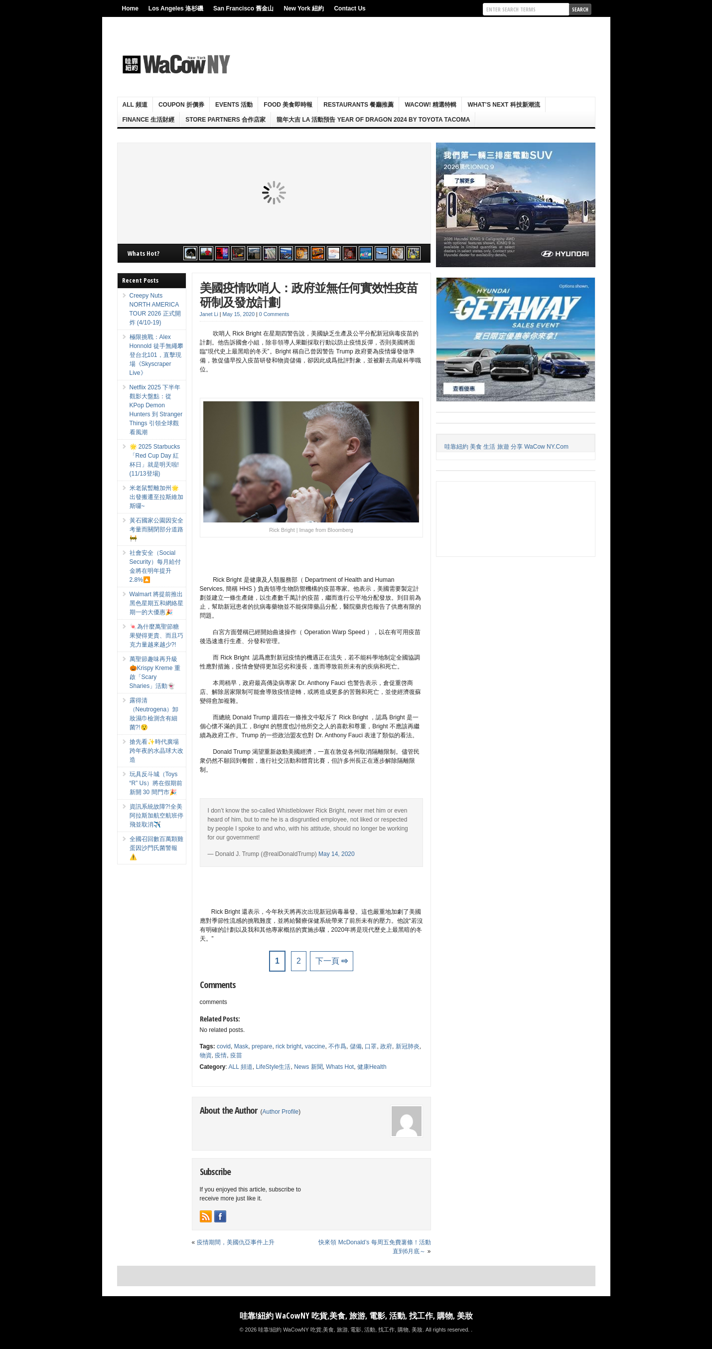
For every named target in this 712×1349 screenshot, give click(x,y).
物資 (206, 1055)
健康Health (372, 1066)
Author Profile (281, 1111)
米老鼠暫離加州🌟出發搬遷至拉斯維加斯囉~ (156, 497)
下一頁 (331, 961)
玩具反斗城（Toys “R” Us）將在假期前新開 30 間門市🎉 (156, 783)
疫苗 (236, 1055)
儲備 (356, 1046)
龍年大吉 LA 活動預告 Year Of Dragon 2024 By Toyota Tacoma (373, 119)
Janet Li (209, 314)
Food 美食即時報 (288, 104)
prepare (262, 1046)
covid (224, 1046)
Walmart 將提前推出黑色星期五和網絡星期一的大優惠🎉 (156, 603)
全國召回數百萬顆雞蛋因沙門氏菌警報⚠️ (156, 848)
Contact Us (349, 8)
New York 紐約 (304, 8)
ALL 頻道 (135, 104)
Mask (241, 1046)
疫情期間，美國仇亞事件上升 (236, 1242)
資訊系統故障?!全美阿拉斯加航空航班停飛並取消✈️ (156, 815)
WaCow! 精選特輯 (430, 104)
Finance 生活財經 (149, 119)
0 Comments (274, 314)
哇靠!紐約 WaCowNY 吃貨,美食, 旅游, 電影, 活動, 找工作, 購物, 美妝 (356, 1315)
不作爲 (337, 1046)
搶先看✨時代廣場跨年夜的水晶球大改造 (156, 750)
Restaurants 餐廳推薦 (358, 104)
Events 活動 (234, 104)
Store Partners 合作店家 (225, 119)
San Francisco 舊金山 (243, 8)
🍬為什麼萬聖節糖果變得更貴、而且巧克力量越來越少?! (156, 635)
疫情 (221, 1055)
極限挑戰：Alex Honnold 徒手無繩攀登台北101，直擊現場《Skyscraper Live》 (156, 355)
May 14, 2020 (336, 853)
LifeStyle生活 (273, 1066)
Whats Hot (340, 1066)
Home (130, 8)
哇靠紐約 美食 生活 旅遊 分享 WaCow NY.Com (506, 446)
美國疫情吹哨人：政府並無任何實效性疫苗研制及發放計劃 (309, 294)
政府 (386, 1046)
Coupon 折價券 (181, 104)
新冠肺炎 (408, 1046)
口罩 (371, 1046)
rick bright (288, 1046)
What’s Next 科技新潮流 (503, 104)
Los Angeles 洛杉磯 (175, 8)
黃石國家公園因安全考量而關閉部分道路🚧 (156, 529)
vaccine (315, 1046)
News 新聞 (308, 1066)
